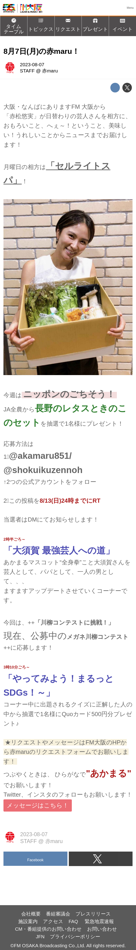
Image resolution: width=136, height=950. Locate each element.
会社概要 (31, 913)
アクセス (53, 921)
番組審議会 (58, 913)
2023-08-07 (32, 64)
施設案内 (28, 921)
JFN (40, 936)
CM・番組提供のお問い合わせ (48, 929)
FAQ (74, 921)
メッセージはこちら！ (38, 805)
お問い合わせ (102, 929)
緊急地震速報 (99, 921)
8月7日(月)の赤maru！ (41, 51)
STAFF (27, 70)
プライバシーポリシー (75, 936)
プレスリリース (93, 913)
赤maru (50, 70)
